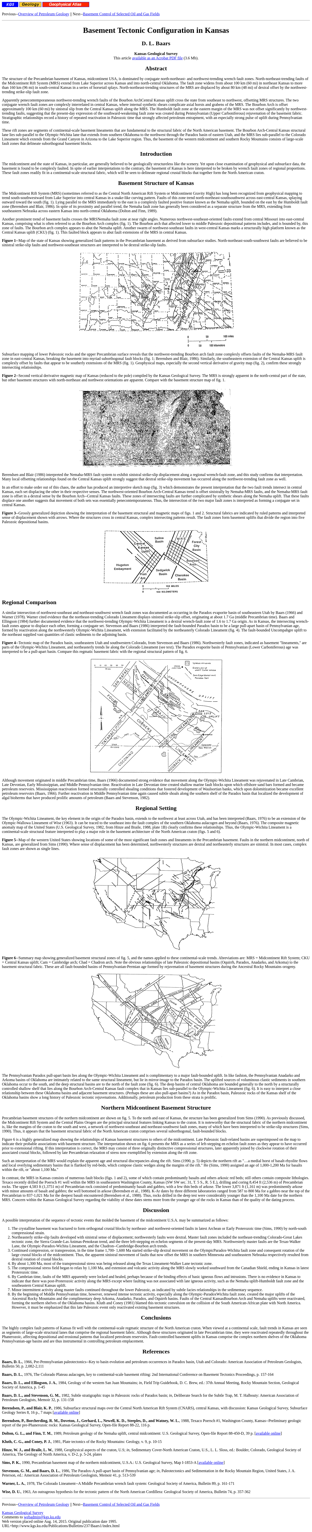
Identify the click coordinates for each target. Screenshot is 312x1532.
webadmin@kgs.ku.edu (42, 1517)
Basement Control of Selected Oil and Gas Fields (121, 14)
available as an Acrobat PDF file (157, 58)
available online (66, 1412)
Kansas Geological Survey (22, 1513)
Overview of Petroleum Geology (43, 14)
